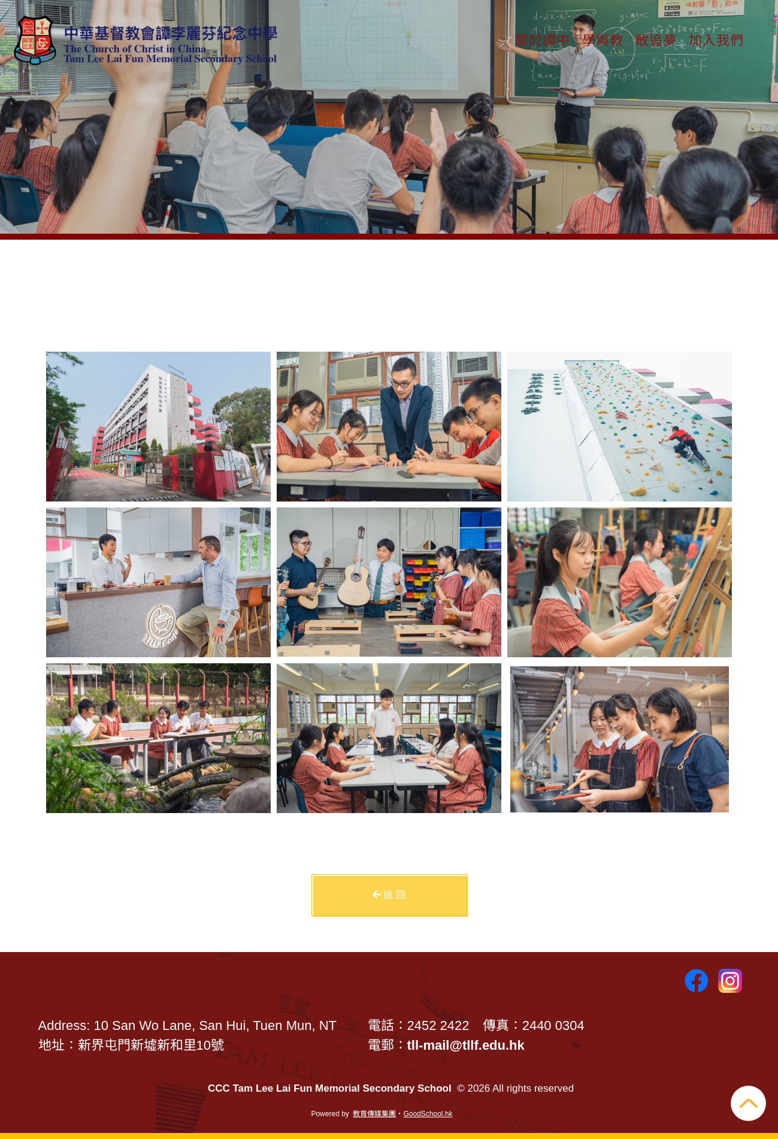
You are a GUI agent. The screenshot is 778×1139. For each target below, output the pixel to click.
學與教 (602, 39)
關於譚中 (542, 39)
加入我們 (716, 39)
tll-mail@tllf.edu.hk (466, 1045)
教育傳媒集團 (374, 1114)
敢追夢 (656, 39)
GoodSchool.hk (427, 1114)
